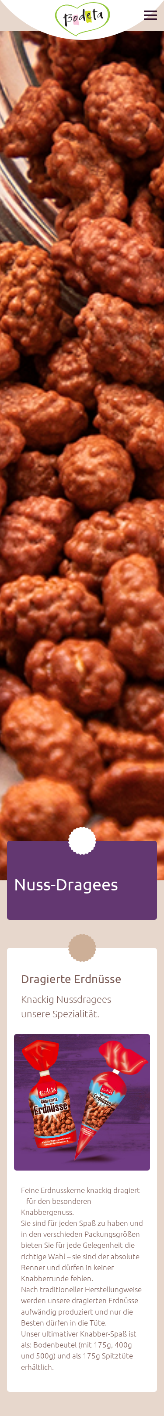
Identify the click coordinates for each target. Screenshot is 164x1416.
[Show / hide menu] (150, 14)
